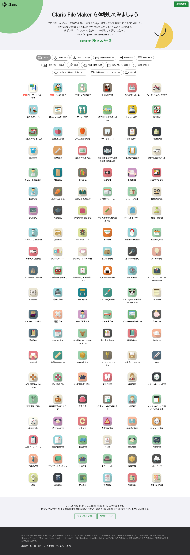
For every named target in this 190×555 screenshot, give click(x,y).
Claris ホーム (26, 546)
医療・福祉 (61, 58)
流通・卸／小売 (81, 58)
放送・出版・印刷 (104, 58)
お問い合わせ (106, 516)
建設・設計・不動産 (53, 65)
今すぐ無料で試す (85, 516)
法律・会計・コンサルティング (105, 72)
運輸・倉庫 (140, 65)
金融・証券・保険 (92, 65)
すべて (43, 58)
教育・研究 (126, 58)
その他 (130, 72)
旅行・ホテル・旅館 (117, 65)
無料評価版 (181, 4)
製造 (73, 65)
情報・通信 (145, 58)
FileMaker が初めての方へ (95, 40)
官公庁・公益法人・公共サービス (70, 72)
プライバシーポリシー (64, 546)
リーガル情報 (49, 546)
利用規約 (37, 546)
